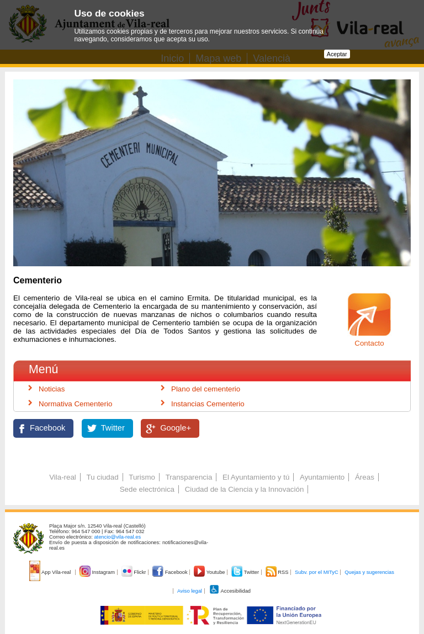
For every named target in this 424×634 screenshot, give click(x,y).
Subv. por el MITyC (316, 572)
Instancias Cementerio (208, 404)
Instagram (98, 572)
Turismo (142, 477)
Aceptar (337, 54)
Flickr (134, 572)
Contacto (369, 343)
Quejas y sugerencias (369, 572)
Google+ (175, 427)
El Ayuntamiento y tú (255, 477)
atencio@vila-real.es (117, 537)
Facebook (47, 427)
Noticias (52, 389)
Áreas (364, 477)
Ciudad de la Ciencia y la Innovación (244, 489)
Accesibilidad (230, 591)
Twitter (113, 427)
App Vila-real (50, 572)
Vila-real (62, 477)
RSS (278, 572)
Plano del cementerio (205, 389)
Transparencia (189, 477)
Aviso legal (189, 591)
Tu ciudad (103, 477)
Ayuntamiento (322, 477)
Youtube (210, 572)
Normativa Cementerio (75, 404)
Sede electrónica (147, 489)
